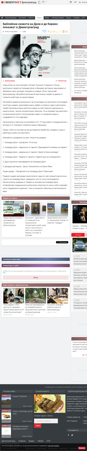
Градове (76, 18)
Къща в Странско (20, 396)
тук (4, 273)
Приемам (82, 448)
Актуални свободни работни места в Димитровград (55, 307)
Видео (31, 441)
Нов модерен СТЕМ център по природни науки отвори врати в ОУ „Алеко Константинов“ (13, 308)
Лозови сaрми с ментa (43, 415)
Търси (38, 425)
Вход (36, 277)
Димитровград (10, 81)
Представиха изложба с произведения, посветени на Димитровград (13, 221)
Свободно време (58, 18)
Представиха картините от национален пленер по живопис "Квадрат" (57, 220)
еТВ (48, 441)
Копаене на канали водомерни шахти (20, 427)
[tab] (78, 235)
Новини (39, 18)
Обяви (40, 441)
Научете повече (53, 446)
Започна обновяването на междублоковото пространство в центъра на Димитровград (35, 308)
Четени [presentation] (78, 235)
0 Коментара (62, 81)
